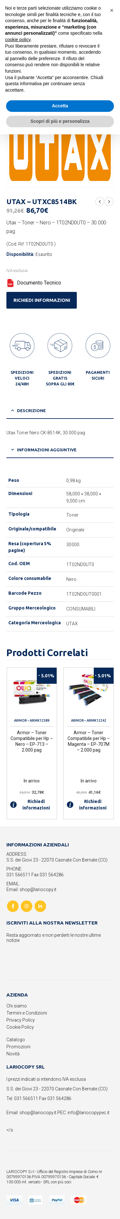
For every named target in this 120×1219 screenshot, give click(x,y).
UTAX (71, 623)
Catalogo (15, 1039)
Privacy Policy (20, 1020)
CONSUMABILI (80, 608)
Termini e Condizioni (26, 1013)
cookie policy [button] (17, 39)
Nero (71, 579)
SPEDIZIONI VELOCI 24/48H (22, 378)
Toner (72, 515)
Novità (13, 1053)
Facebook (13, 906)
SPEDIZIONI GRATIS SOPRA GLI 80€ (60, 378)
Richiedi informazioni (30, 804)
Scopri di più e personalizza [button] (59, 121)
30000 (72, 544)
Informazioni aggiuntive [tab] (46, 449)
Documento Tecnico (33, 283)
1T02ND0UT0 (80, 564)
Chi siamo (16, 1005)
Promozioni (18, 1046)
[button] (112, 10)
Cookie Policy (20, 1027)
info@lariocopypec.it (88, 1112)
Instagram (26, 906)
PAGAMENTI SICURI (98, 375)
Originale (75, 529)
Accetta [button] (60, 105)
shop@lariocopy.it (38, 1112)
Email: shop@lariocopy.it (31, 889)
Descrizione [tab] (31, 410)
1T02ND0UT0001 (84, 594)
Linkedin (40, 906)
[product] (32, 693)
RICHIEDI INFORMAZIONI (41, 300)
